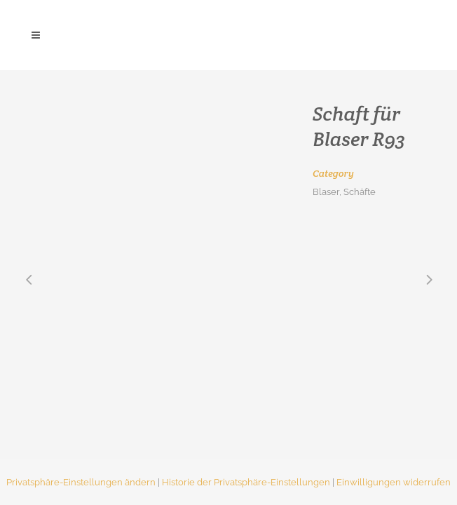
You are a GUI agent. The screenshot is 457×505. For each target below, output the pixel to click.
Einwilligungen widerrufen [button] (393, 482)
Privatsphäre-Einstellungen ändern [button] (81, 482)
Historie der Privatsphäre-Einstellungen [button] (246, 482)
